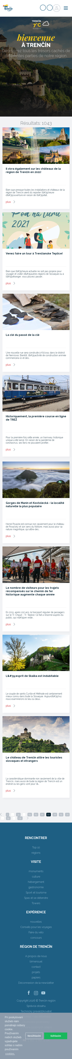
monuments (36, 871)
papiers (36, 977)
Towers (36, 903)
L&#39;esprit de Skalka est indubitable (32, 676)
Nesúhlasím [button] (34, 1036)
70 (67, 814)
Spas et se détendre (36, 897)
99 (8, 818)
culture (36, 876)
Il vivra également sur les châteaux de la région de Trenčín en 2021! (33, 170)
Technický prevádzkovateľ (36, 1011)
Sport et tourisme (36, 892)
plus (8, 201)
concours (36, 937)
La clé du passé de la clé (22, 335)
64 (30, 814)
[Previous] (1, 814)
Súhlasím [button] (55, 1036)
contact (36, 966)
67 (49, 814)
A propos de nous (36, 956)
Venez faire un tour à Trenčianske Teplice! (34, 253)
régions (36, 852)
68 (55, 814)
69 (61, 814)
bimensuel (36, 961)
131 (20, 818)
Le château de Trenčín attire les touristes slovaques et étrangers (34, 759)
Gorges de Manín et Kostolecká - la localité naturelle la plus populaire (35, 504)
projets (36, 972)
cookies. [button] (10, 1053)
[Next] (27, 818)
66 (42, 814)
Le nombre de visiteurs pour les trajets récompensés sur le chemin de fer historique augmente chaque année (32, 591)
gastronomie (36, 887)
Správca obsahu (36, 1006)
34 (18, 814)
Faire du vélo (36, 932)
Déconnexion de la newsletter (36, 982)
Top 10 (36, 847)
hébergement (36, 881)
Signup (43, 8)
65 (36, 814)
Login (50, 8)
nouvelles (36, 921)
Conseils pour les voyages (36, 927)
